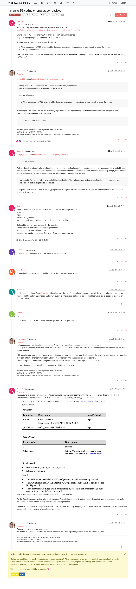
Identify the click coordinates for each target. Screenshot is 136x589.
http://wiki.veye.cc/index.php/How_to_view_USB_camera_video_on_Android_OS (49, 30)
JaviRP (19, 312)
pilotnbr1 (20, 250)
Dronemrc (20, 290)
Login (22, 574)
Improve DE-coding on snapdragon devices (48, 79)
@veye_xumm (29, 151)
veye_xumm (21, 71)
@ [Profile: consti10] (21, 74)
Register (15, 574)
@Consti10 (31, 71)
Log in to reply (121, 15)
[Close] (125, 554)
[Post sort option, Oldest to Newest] (110, 15)
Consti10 (20, 21)
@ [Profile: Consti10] (44, 293)
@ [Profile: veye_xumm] (22, 154)
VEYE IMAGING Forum (19, 3)
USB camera (15, 15)
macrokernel (21, 270)
